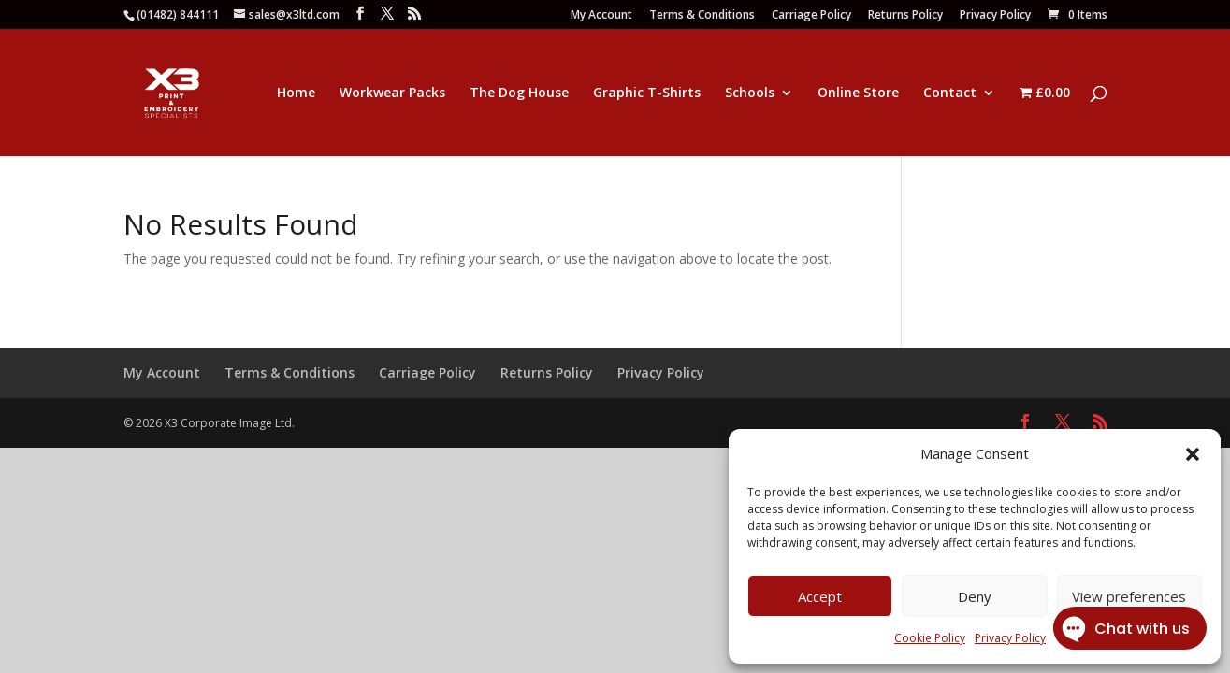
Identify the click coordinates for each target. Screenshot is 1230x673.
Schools (749, 93)
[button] (1192, 454)
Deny (974, 596)
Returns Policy (905, 15)
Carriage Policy (811, 15)
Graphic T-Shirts (647, 93)
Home (296, 93)
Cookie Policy (929, 638)
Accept (820, 596)
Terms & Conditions (702, 15)
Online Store (858, 93)
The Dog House (519, 93)
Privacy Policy (995, 15)
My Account (601, 15)
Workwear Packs (392, 93)
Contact (950, 93)
